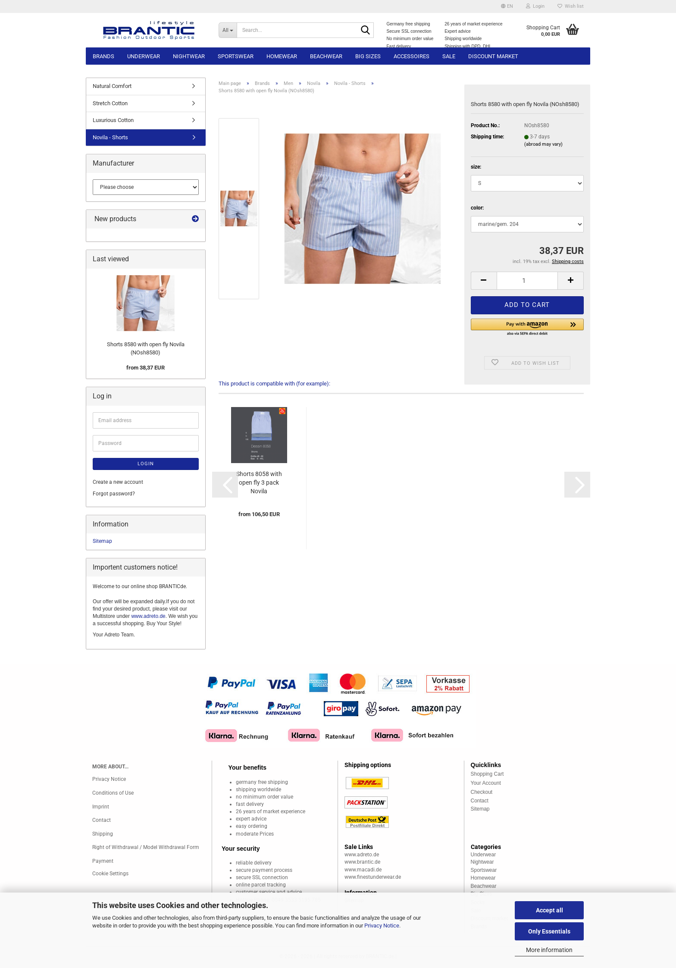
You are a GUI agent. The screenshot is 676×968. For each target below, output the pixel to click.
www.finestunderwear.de (372, 877)
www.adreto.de (148, 616)
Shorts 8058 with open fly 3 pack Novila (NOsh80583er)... (258, 482)
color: (477, 208)
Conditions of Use (113, 793)
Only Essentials (549, 931)
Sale (448, 56)
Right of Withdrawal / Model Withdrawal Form (145, 847)
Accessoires (411, 56)
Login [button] (535, 6)
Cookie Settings (110, 874)
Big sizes (368, 56)
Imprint (100, 807)
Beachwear (326, 56)
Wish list (570, 6)
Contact (101, 820)
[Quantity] (527, 281)
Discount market (493, 56)
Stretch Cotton (110, 103)
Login (146, 464)
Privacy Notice (381, 925)
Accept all (549, 910)
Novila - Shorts (110, 137)
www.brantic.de (362, 862)
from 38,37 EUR (145, 367)
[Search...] (228, 30)
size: (476, 167)
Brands (103, 56)
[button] (507, 6)
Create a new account (118, 482)
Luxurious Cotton (113, 120)
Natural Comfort (112, 86)
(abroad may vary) (543, 144)
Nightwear (189, 56)
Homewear (281, 56)
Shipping (102, 834)
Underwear (143, 56)
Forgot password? (114, 494)
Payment (102, 861)
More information (549, 949)
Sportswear (236, 56)
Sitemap (102, 541)
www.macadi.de (363, 870)
